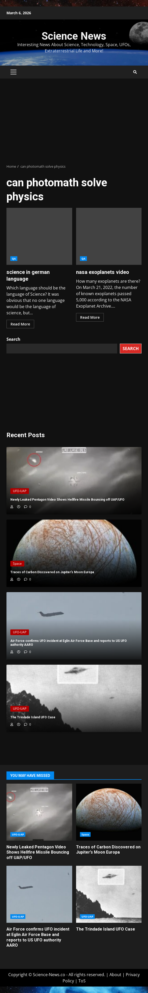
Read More (20, 324)
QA (14, 258)
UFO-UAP (19, 491)
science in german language (39, 236)
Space (17, 563)
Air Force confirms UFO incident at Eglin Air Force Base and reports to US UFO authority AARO (39, 894)
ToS (82, 981)
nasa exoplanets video (109, 236)
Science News (74, 36)
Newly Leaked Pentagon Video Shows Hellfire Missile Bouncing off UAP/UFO (39, 812)
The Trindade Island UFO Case (109, 894)
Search (13, 339)
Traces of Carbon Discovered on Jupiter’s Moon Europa (109, 812)
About (115, 974)
